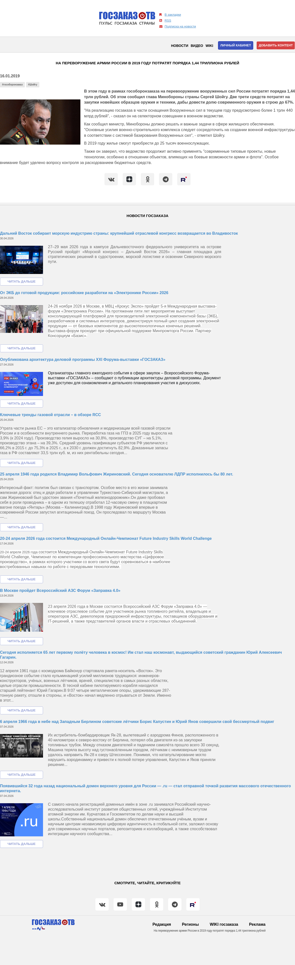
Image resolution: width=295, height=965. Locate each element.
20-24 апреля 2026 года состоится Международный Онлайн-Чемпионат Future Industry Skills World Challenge (106, 538)
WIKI (209, 46)
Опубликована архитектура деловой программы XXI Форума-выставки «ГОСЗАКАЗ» (82, 359)
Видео (197, 46)
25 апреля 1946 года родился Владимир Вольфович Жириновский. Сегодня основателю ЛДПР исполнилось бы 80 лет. (116, 474)
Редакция (161, 924)
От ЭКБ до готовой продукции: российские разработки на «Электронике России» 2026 (84, 293)
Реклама (257, 924)
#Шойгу (32, 84)
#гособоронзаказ (12, 84)
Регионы (190, 924)
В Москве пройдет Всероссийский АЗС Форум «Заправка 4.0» (60, 590)
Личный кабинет (235, 45)
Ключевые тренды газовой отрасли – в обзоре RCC (50, 415)
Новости (179, 46)
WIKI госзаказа (224, 924)
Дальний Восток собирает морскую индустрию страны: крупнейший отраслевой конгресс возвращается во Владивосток (119, 233)
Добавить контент (276, 45)
